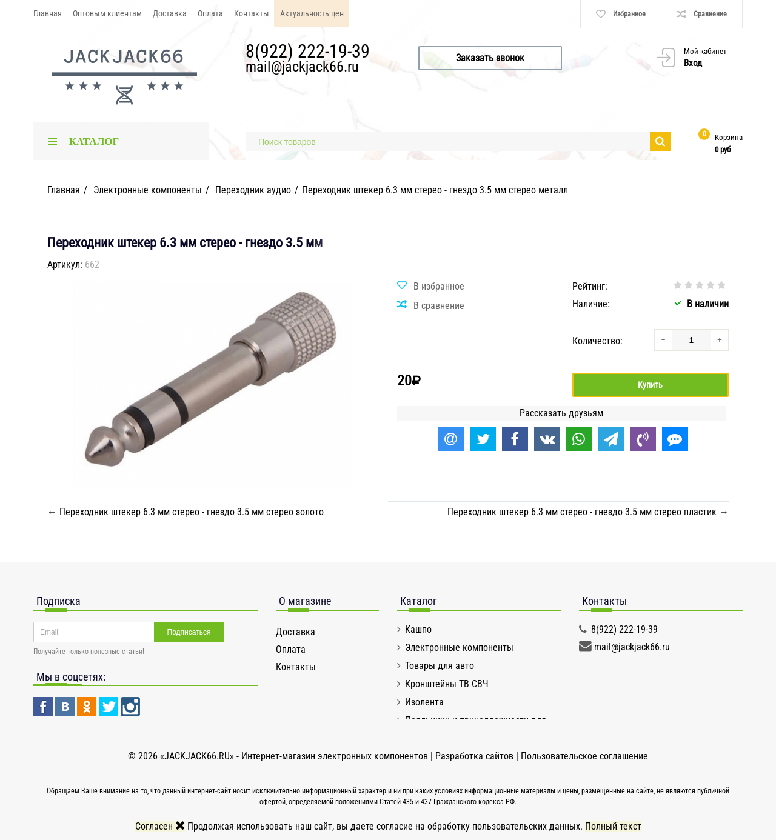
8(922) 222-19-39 (308, 51)
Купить (650, 385)
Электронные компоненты (459, 647)
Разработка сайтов (474, 756)
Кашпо (418, 629)
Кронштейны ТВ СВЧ (447, 684)
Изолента (424, 702)
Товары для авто (439, 666)
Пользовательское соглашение (584, 756)
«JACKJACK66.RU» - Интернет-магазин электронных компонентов (295, 756)
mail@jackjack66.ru (302, 66)
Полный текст (613, 826)
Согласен (160, 826)
